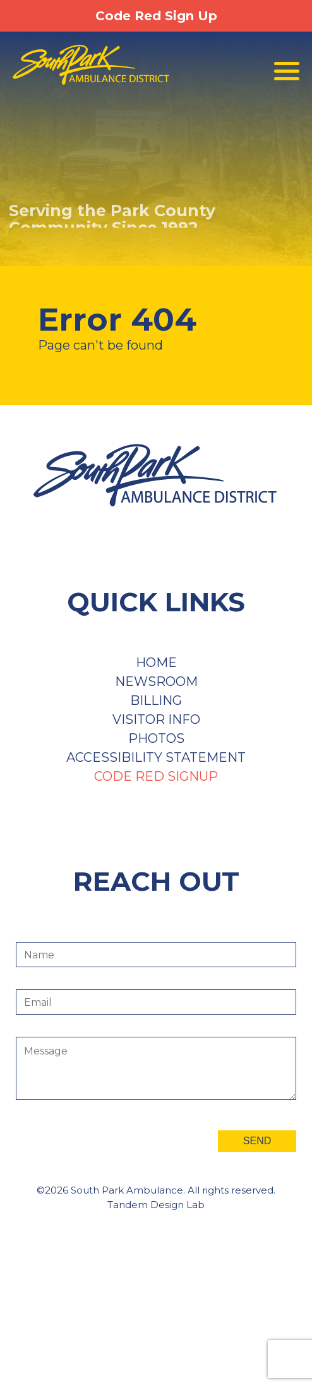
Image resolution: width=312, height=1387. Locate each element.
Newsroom (156, 681)
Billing (156, 700)
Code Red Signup (156, 776)
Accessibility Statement (156, 757)
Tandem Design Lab (156, 1205)
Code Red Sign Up (156, 15)
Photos (156, 738)
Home (156, 662)
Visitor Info (156, 719)
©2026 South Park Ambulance (110, 1190)
